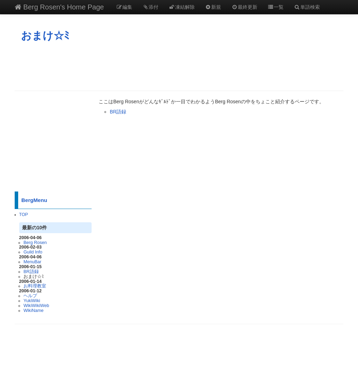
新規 (213, 7)
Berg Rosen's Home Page (59, 7)
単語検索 (307, 7)
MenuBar (32, 261)
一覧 (276, 7)
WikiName (33, 310)
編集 (124, 7)
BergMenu (34, 200)
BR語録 (31, 271)
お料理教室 (34, 286)
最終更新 (244, 7)
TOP (23, 214)
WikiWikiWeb (36, 305)
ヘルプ (30, 295)
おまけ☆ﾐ (45, 35)
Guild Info (32, 252)
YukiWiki (31, 300)
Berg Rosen (35, 242)
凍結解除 (182, 7)
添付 (151, 7)
